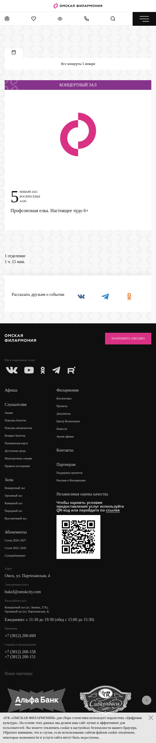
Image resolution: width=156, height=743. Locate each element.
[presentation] (146, 700)
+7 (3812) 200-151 (20, 657)
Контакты (64, 450)
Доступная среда (15, 450)
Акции (9, 412)
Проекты (62, 406)
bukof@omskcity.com (23, 592)
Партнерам (66, 464)
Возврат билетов (15, 435)
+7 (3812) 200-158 (20, 652)
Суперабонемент (15, 555)
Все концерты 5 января (78, 64)
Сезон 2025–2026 (15, 548)
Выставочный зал (16, 518)
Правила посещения (17, 466)
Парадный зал (13, 510)
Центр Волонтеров (68, 421)
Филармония (67, 390)
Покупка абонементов (18, 428)
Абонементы (16, 532)
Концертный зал (15, 488)
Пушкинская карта (16, 443)
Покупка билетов (15, 420)
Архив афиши (65, 436)
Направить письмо (128, 338)
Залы (9, 480)
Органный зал (13, 495)
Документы (63, 413)
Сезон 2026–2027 (15, 540)
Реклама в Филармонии (71, 480)
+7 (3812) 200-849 (20, 636)
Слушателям (16, 404)
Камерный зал (13, 503)
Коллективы (63, 398)
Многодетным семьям (18, 458)
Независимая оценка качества (82, 494)
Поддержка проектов (69, 472)
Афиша (11, 390)
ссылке (113, 510)
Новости (61, 428)
